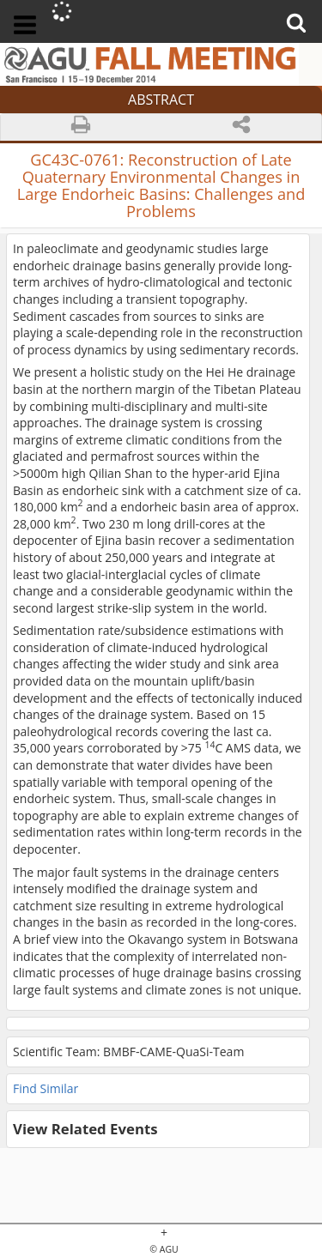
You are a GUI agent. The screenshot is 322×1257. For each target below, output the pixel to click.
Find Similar (45, 1088)
